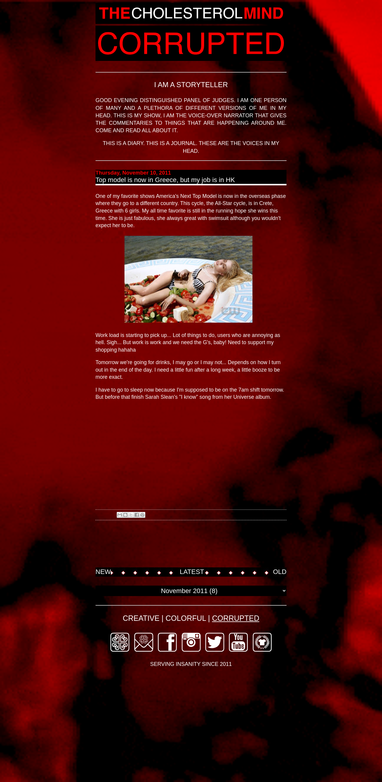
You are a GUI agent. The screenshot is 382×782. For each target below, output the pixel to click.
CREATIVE (141, 618)
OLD (279, 571)
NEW (103, 571)
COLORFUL (186, 618)
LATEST (192, 571)
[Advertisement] (204, 544)
